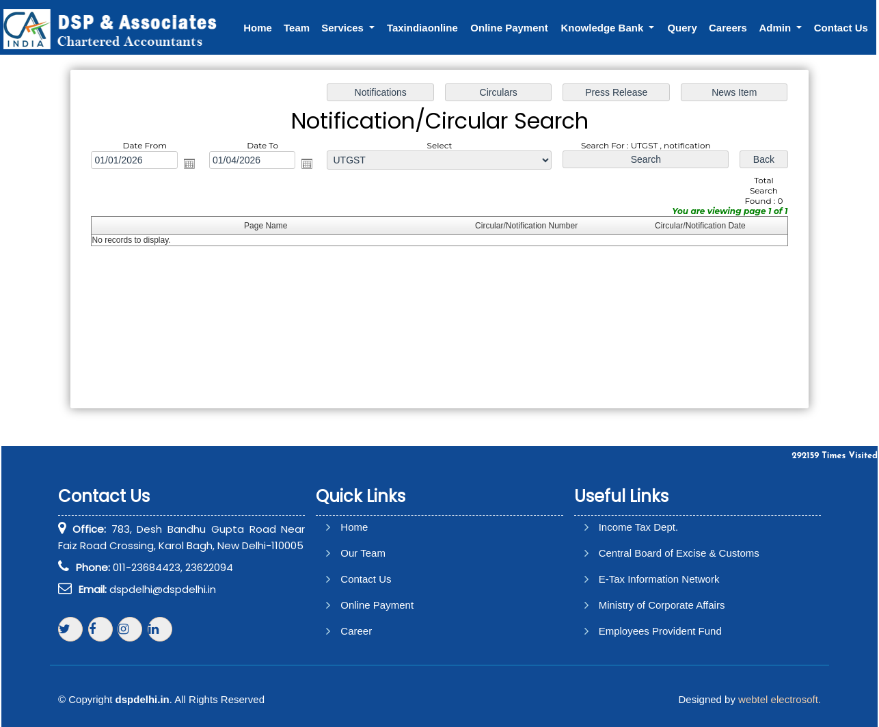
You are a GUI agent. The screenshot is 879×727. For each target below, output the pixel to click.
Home (257, 28)
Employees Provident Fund (660, 631)
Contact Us (841, 28)
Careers (728, 28)
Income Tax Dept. (638, 527)
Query (682, 28)
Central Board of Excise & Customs (679, 553)
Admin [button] (776, 28)
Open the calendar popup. (191, 164)
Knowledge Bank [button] (603, 28)
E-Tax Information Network (659, 579)
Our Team (363, 553)
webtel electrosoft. (779, 699)
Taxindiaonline (422, 28)
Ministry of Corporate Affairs (662, 605)
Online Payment (508, 28)
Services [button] (343, 28)
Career (356, 631)
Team (297, 28)
